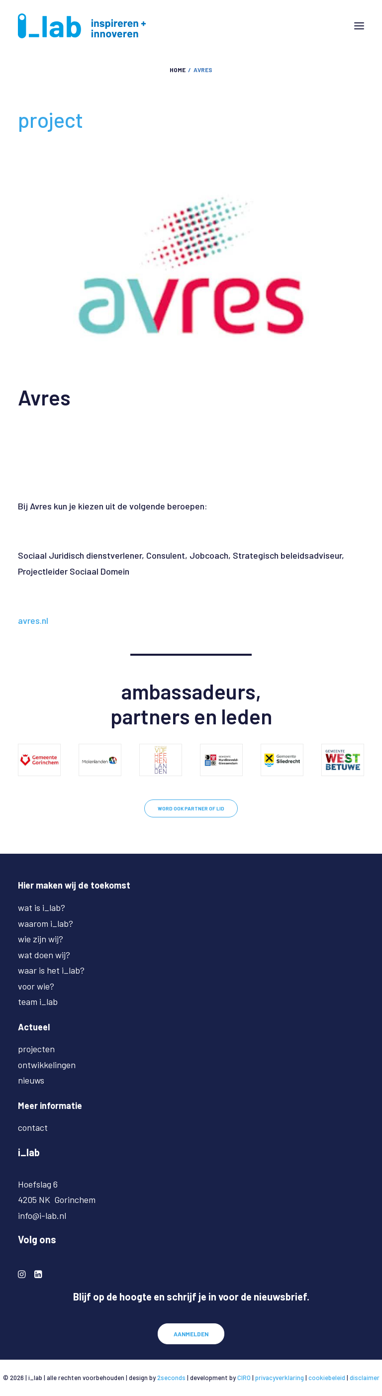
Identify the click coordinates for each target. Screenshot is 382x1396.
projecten (36, 1048)
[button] (359, 26)
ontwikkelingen (47, 1064)
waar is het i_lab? (51, 970)
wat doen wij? (44, 954)
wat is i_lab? (41, 907)
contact (33, 1127)
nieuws (31, 1080)
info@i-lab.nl (42, 1215)
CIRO (244, 1378)
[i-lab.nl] (82, 25)
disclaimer (365, 1378)
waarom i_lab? (45, 923)
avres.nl (33, 620)
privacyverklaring (279, 1378)
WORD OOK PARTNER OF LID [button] (191, 808)
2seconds (171, 1378)
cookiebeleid (326, 1378)
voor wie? (36, 986)
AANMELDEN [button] (191, 1333)
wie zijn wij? (40, 938)
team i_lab (38, 1001)
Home (178, 69)
